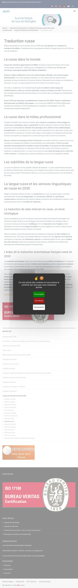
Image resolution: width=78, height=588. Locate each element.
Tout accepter (39, 294)
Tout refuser (39, 301)
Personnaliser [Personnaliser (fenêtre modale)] (39, 307)
